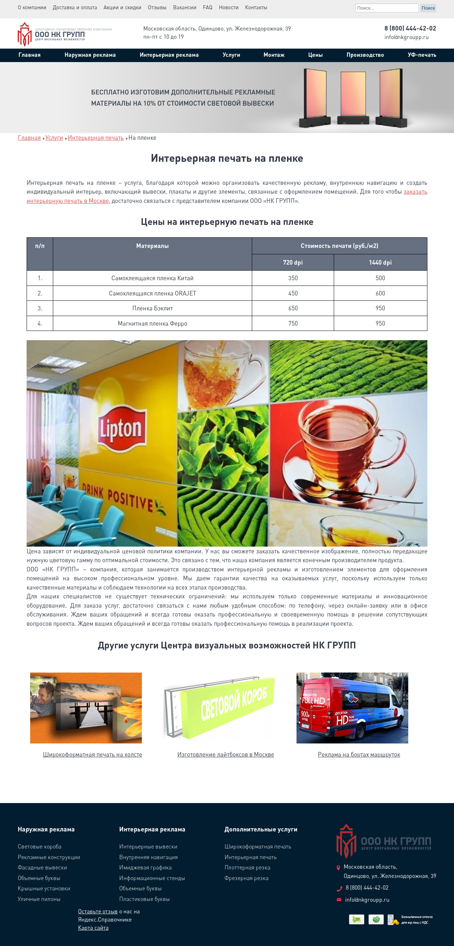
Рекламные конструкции (49, 857)
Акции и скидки (123, 7)
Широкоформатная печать (258, 846)
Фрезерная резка (246, 877)
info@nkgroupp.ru (406, 36)
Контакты (256, 7)
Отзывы (157, 7)
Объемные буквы (39, 877)
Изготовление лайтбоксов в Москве (225, 754)
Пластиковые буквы (144, 898)
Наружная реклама (46, 829)
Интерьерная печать (251, 857)
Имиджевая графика (145, 867)
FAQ (207, 7)
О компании (32, 7)
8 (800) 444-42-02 (410, 28)
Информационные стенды (152, 877)
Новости (229, 7)
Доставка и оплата (75, 7)
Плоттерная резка (247, 867)
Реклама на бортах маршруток (359, 754)
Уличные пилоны (39, 898)
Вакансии (184, 7)
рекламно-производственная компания (73, 29)
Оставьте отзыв (98, 911)
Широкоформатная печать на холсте (92, 754)
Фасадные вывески (42, 867)
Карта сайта (93, 927)
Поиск (428, 8)
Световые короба (39, 846)
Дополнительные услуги (261, 829)
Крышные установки (44, 888)
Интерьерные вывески (148, 846)
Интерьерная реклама (152, 829)
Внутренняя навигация (148, 857)
